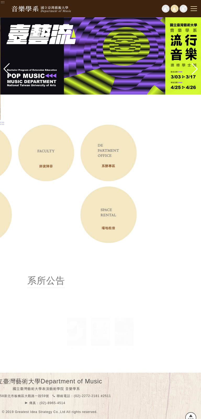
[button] (7, 69)
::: (3, 2)
